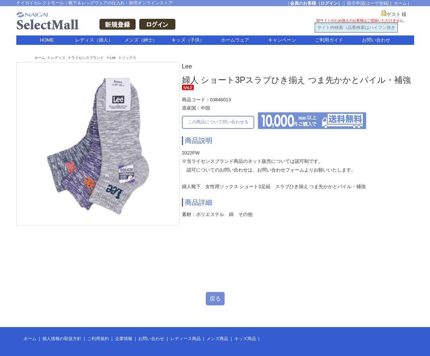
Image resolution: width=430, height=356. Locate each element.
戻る (215, 299)
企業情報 (123, 338)
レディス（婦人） (94, 40)
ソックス (129, 58)
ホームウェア (235, 40)
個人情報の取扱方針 (61, 338)
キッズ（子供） (187, 40)
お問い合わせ (376, 40)
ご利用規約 (98, 338)
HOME (47, 40)
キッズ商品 (245, 338)
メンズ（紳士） (140, 40)
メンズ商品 (217, 338)
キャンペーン (282, 40)
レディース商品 (185, 338)
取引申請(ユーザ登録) (368, 3)
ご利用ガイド (329, 40)
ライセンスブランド (87, 58)
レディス (58, 58)
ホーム (400, 3)
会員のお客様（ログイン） (316, 3)
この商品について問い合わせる (218, 121)
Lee (113, 58)
